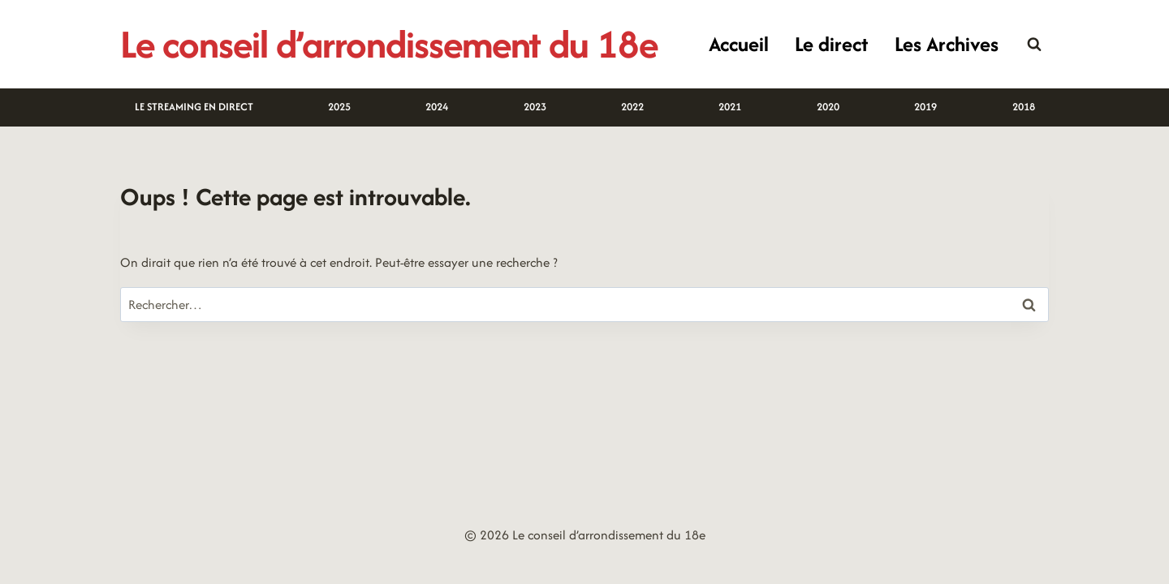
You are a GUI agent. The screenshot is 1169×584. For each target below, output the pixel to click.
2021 (729, 106)
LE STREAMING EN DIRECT (194, 106)
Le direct (831, 43)
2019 (925, 106)
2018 (1023, 106)
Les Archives (947, 43)
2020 (828, 106)
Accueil (739, 43)
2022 (632, 106)
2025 (339, 106)
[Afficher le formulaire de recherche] (1034, 44)
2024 (436, 106)
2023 (535, 106)
